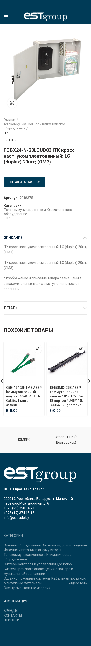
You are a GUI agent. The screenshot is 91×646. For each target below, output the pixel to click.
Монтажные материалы (23, 583)
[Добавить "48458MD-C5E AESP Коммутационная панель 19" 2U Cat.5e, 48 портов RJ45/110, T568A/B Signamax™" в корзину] (80, 349)
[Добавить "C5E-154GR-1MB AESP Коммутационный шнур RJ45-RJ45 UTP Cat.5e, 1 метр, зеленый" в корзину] (37, 349)
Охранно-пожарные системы (27, 578)
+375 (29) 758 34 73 (19, 508)
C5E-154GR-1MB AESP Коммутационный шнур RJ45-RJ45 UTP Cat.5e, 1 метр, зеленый (24, 396)
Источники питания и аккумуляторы (32, 550)
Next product (15, 140)
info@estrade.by (16, 518)
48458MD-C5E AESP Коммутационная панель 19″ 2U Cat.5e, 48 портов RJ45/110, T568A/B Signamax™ (66, 396)
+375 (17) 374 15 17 (19, 513)
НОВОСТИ (11, 620)
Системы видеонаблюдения (64, 545)
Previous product (6, 140)
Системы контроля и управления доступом (38, 564)
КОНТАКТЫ (13, 615)
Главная (10, 119)
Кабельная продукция (69, 578)
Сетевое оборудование (22, 545)
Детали (11, 308)
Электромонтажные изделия (27, 588)
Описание (13, 238)
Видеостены (77, 583)
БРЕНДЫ (11, 611)
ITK (6, 133)
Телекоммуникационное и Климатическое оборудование (35, 126)
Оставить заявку (24, 182)
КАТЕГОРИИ (13, 535)
